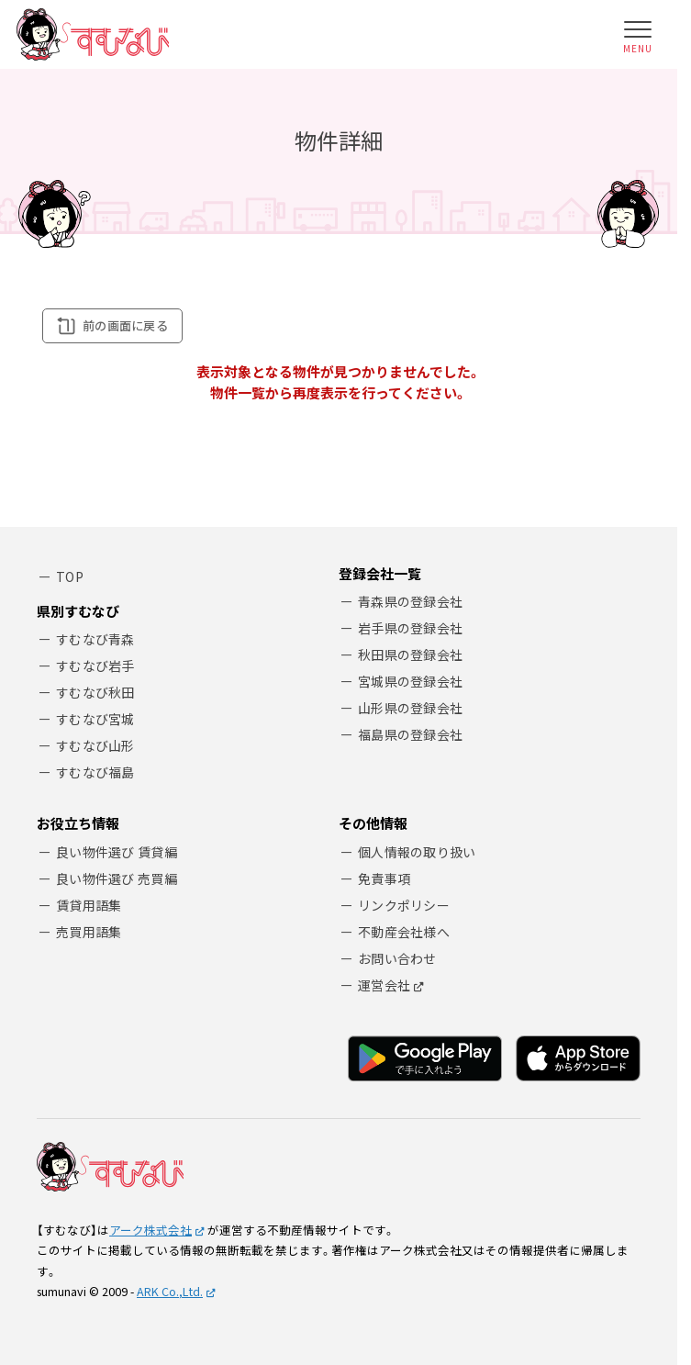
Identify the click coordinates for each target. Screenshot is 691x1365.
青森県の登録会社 (410, 601)
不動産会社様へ (404, 932)
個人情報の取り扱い (417, 852)
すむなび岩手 (95, 665)
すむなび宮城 (95, 719)
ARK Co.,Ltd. (170, 1291)
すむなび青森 (95, 639)
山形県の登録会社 (410, 708)
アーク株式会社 (150, 1229)
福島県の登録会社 (410, 734)
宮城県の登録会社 (410, 681)
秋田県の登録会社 (410, 654)
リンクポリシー (404, 905)
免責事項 (384, 878)
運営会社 (384, 985)
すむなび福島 (95, 772)
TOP (70, 576)
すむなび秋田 (95, 692)
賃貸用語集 (88, 905)
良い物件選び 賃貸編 (116, 852)
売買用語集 (88, 932)
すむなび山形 (95, 745)
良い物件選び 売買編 (116, 878)
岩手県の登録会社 (410, 628)
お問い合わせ (397, 958)
